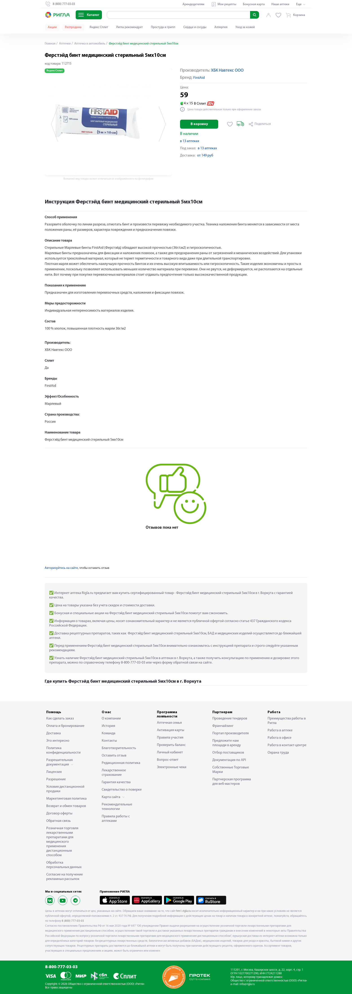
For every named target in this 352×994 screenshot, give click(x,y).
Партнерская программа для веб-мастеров (231, 782)
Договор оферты (59, 813)
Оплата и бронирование (65, 726)
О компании (111, 718)
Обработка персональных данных (63, 865)
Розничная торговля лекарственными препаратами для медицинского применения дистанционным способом (62, 842)
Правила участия (170, 737)
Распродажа (73, 27)
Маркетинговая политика (66, 798)
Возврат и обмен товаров (66, 806)
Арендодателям (193, 4)
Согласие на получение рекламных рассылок (64, 877)
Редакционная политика (121, 763)
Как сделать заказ (60, 718)
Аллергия (220, 27)
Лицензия (54, 772)
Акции (52, 27)
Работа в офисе (279, 738)
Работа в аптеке (280, 730)
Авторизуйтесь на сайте (61, 568)
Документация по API (229, 760)
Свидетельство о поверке (122, 790)
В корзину (199, 124)
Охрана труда (278, 752)
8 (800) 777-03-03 (73, 920)
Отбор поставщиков (228, 752)
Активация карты (170, 730)
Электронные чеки (171, 767)
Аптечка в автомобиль (89, 43)
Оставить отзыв (114, 755)
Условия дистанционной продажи (65, 789)
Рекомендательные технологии (117, 807)
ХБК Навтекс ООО (227, 70)
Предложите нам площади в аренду (226, 743)
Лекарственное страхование (114, 773)
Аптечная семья (169, 723)
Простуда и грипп (163, 27)
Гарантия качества (116, 782)
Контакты (109, 741)
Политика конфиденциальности (63, 750)
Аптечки (64, 43)
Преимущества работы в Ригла (287, 721)
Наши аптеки (280, 4)
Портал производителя (230, 733)
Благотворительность (119, 748)
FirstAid (199, 78)
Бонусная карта (254, 4)
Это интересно (57, 741)
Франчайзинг (222, 726)
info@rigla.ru (247, 984)
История (108, 726)
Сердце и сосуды (194, 27)
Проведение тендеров (229, 718)
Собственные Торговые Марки (230, 770)
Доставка (53, 733)
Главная (50, 43)
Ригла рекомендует (129, 27)
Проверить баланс (171, 745)
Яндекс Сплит (99, 27)
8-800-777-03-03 (61, 967)
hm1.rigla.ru (183, 911)
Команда (108, 733)
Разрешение (56, 779)
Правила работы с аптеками (116, 819)
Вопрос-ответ (167, 760)
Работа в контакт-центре (287, 745)
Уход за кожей (245, 27)
